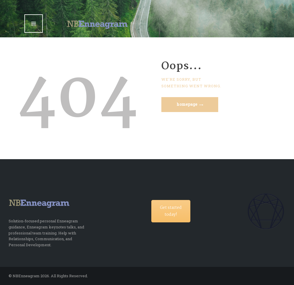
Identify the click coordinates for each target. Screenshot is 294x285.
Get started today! (171, 211)
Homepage (187, 104)
